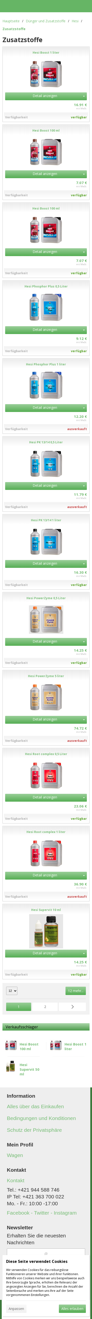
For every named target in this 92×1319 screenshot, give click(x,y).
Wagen (15, 1155)
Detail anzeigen (45, 95)
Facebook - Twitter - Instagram (42, 1213)
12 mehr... (75, 990)
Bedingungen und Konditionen (41, 1118)
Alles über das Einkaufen (35, 1106)
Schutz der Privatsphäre (34, 1130)
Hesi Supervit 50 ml (29, 1069)
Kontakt (15, 1180)
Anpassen (16, 1308)
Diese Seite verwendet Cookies (36, 1261)
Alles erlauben (72, 1308)
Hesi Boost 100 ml (29, 1046)
